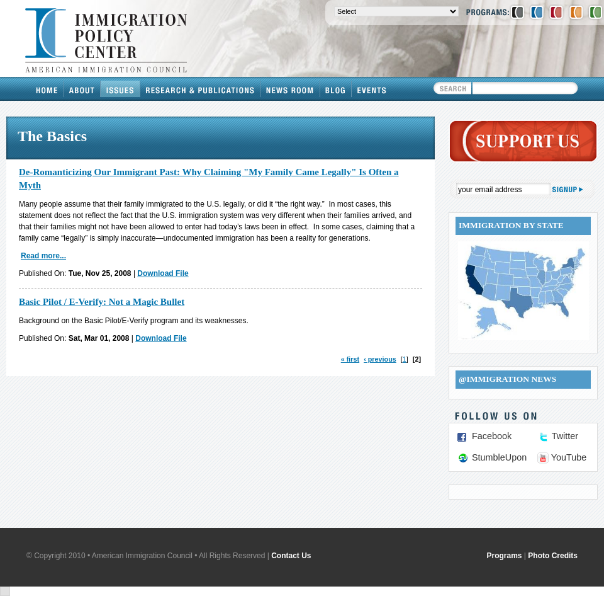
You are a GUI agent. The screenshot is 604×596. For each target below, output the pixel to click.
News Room (290, 89)
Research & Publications (200, 89)
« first (350, 359)
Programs (504, 555)
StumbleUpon (499, 457)
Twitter (565, 436)
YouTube (569, 457)
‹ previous (380, 359)
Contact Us (291, 555)
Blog (336, 89)
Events (372, 89)
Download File (162, 273)
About (82, 89)
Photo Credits (553, 555)
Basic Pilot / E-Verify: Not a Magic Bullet (101, 302)
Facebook (492, 436)
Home (47, 89)
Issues (120, 89)
